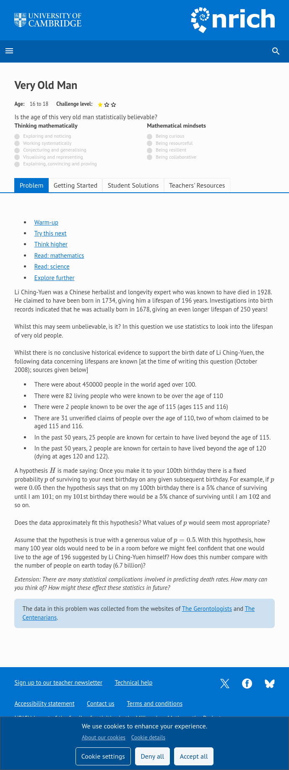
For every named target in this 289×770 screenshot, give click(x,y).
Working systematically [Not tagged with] (47, 143)
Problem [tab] (32, 185)
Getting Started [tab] (75, 185)
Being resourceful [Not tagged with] (174, 143)
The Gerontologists (207, 609)
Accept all (194, 756)
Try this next (50, 233)
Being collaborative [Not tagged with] (176, 157)
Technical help (134, 682)
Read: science (52, 266)
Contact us (101, 703)
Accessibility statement (44, 703)
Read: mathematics (59, 255)
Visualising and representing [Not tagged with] (53, 157)
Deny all (152, 756)
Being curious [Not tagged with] (170, 136)
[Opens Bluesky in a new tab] (270, 683)
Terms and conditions (155, 703)
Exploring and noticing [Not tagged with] (47, 136)
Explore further (54, 278)
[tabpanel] (144, 423)
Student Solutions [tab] (133, 185)
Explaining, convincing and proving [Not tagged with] (60, 163)
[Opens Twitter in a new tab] (225, 683)
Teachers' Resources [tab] (197, 185)
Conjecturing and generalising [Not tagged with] (54, 150)
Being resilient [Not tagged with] (171, 150)
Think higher (51, 244)
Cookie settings (103, 756)
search (276, 51)
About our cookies (103, 737)
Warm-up (46, 222)
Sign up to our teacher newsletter (58, 682)
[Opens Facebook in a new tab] (247, 683)
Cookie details (148, 737)
